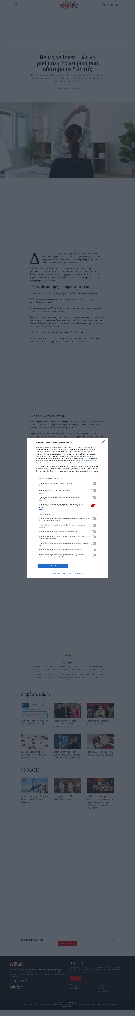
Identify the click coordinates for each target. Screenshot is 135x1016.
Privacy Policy (79, 574)
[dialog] (67, 508)
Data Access (67, 574)
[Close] (104, 442)
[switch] (93, 483)
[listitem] (67, 478)
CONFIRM (53, 566)
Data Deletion (55, 574)
